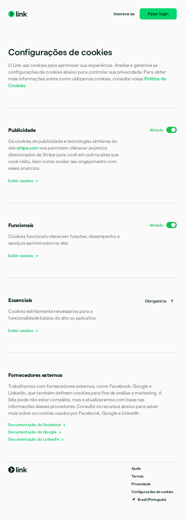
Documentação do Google (35, 432)
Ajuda (135, 468)
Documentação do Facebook (37, 425)
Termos (137, 476)
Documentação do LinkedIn (36, 439)
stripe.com (28, 147)
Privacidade (140, 484)
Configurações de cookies (152, 492)
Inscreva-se (124, 14)
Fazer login (158, 14)
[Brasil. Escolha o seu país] (148, 499)
